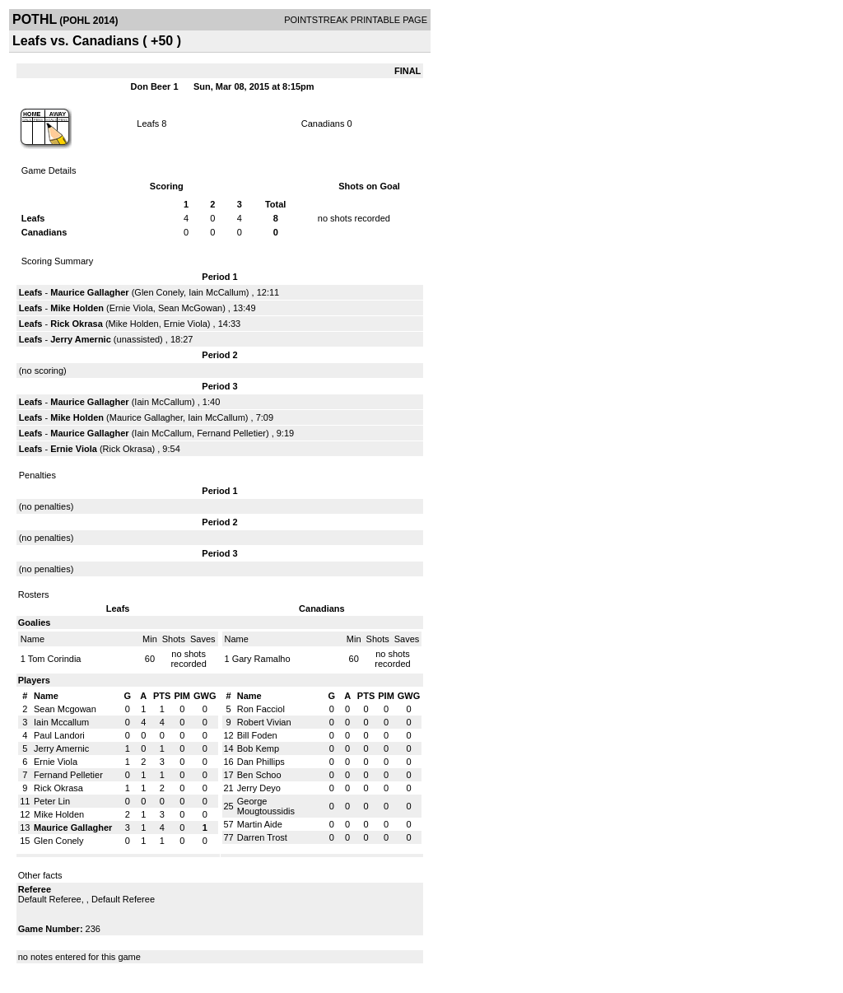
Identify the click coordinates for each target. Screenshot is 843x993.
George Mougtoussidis (266, 806)
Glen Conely (159, 292)
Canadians (323, 123)
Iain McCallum (217, 292)
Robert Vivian (264, 722)
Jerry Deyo (259, 788)
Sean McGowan (190, 308)
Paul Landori (59, 735)
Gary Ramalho (261, 659)
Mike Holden (77, 308)
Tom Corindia (55, 659)
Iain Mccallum (61, 722)
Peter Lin (52, 801)
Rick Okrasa (76, 324)
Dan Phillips (261, 762)
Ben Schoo (259, 775)
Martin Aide (259, 824)
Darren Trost (262, 837)
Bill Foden (257, 735)
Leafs (148, 123)
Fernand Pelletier (231, 433)
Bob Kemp (258, 748)
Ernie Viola (131, 308)
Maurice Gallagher (89, 292)
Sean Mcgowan (65, 709)
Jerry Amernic (80, 339)
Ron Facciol (261, 709)
